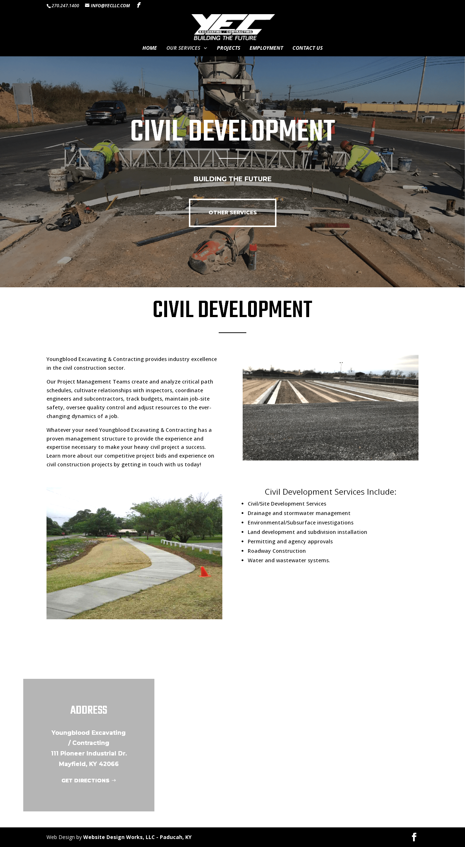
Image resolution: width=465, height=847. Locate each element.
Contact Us (307, 48)
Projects (228, 48)
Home (149, 48)
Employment (266, 48)
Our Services (183, 48)
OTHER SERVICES (233, 212)
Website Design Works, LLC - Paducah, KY (137, 837)
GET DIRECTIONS (85, 780)
